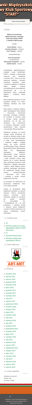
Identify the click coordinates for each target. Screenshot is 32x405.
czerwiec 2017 (11, 296)
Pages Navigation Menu (16, 21)
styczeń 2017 (10, 301)
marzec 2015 (10, 345)
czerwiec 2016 (11, 315)
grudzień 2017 (11, 290)
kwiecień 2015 (11, 342)
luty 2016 (9, 323)
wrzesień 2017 (11, 293)
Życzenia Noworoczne (14, 235)
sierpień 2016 (10, 309)
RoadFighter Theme (10, 399)
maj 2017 (9, 298)
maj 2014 (9, 359)
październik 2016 (12, 304)
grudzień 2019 (11, 282)
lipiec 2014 (9, 353)
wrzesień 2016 (11, 307)
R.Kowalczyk (14, 401)
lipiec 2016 (9, 312)
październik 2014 (12, 348)
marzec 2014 (10, 364)
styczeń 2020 (10, 279)
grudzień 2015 (11, 326)
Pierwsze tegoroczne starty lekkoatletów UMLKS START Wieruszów (16, 228)
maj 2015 (9, 340)
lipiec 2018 (9, 287)
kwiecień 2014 (11, 361)
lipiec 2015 (9, 334)
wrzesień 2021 (11, 274)
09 (7, 223)
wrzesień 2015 (11, 331)
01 (7, 233)
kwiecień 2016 (11, 320)
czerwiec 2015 (11, 337)
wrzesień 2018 (11, 285)
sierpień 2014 (10, 351)
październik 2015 (12, 329)
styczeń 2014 (10, 367)
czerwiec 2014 (11, 356)
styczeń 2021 (10, 276)
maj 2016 (9, 318)
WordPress (24, 399)
